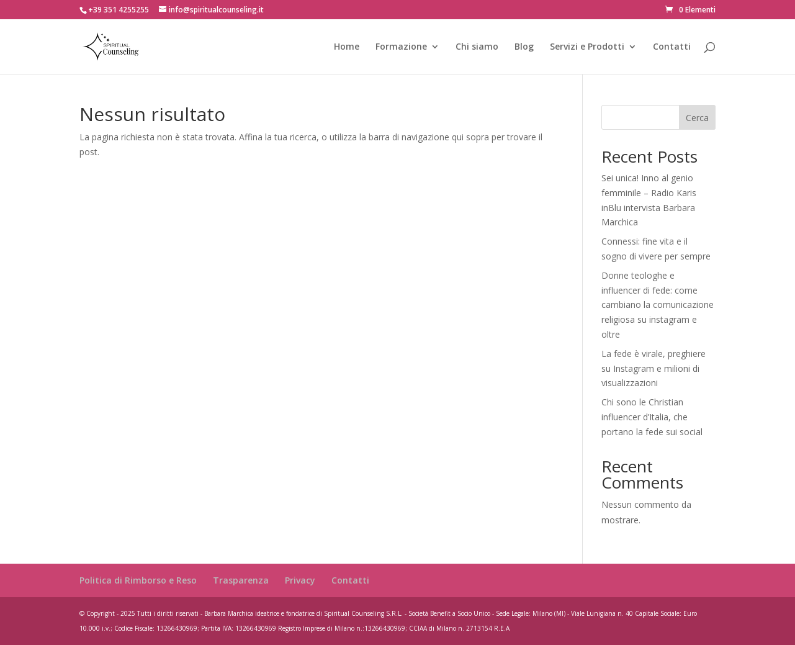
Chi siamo (477, 47)
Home (346, 47)
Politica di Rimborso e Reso (138, 580)
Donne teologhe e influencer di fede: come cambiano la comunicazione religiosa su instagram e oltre (657, 304)
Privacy (300, 580)
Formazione (401, 47)
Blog (524, 47)
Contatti (672, 47)
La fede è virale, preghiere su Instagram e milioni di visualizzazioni (653, 368)
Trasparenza (241, 580)
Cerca (697, 118)
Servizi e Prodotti (587, 47)
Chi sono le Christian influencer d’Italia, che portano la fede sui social (652, 417)
